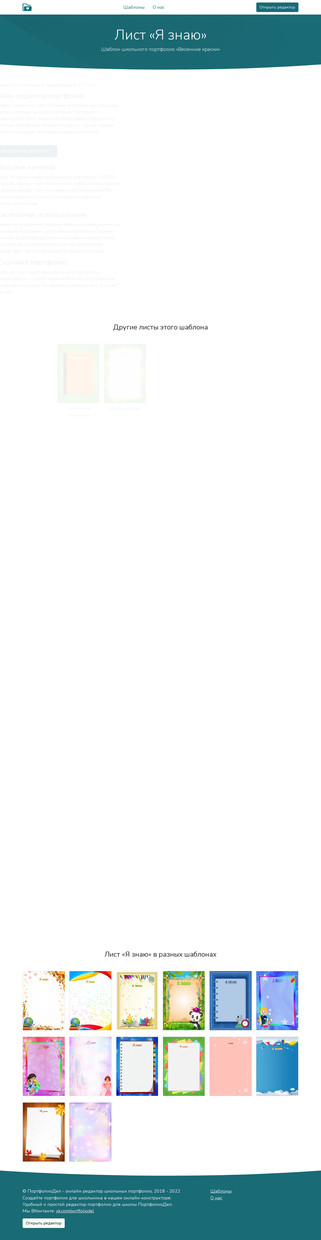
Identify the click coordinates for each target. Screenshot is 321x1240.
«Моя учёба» (277, 570)
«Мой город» (43, 489)
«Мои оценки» (277, 658)
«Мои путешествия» (90, 827)
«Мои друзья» (230, 489)
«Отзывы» (277, 908)
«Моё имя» (230, 408)
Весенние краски (96, 84)
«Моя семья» (137, 489)
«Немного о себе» (184, 408)
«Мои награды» (90, 908)
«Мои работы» (230, 739)
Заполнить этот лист (55, 151)
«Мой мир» (137, 408)
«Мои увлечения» (43, 570)
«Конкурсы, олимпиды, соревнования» (137, 745)
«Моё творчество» (184, 739)
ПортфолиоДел (37, 84)
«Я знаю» (277, 739)
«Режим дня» (184, 570)
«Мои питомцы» (90, 570)
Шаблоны (134, 7)
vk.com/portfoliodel (75, 1211)
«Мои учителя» (90, 658)
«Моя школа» (44, 658)
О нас (159, 7)
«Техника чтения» (44, 739)
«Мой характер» (277, 408)
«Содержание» (90, 408)
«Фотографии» (43, 827)
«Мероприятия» (231, 827)
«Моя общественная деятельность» (137, 914)
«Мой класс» (184, 658)
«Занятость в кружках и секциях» (137, 577)
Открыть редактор (277, 7)
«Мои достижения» (277, 827)
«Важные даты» (277, 489)
